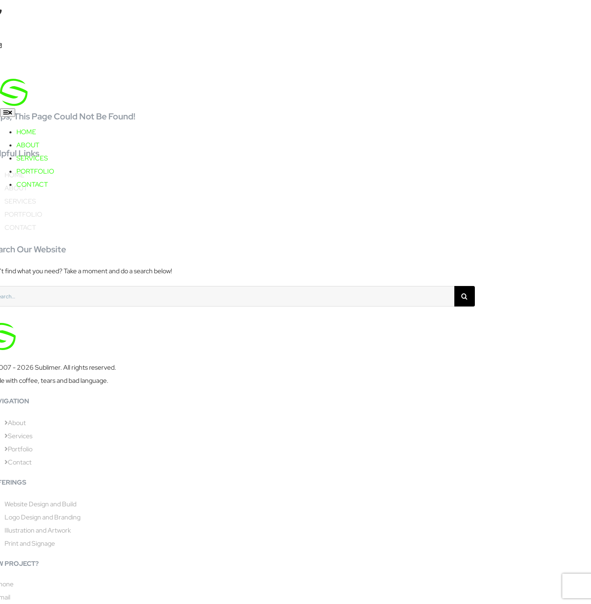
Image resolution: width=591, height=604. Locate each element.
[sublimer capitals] (79, 85)
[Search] (464, 296)
